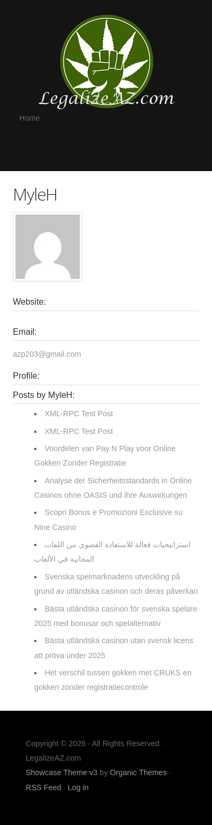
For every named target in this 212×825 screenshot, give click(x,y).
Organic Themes (138, 772)
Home (29, 118)
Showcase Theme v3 (61, 772)
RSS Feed (43, 787)
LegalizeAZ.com (106, 61)
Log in (77, 787)
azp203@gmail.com (47, 354)
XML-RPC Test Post (78, 413)
